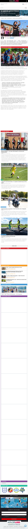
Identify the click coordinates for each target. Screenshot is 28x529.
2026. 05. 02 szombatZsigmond (4, 4)
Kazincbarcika (9, 18)
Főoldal (2, 18)
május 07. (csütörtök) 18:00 (11, 269)
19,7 (26, 3)
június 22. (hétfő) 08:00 (10, 282)
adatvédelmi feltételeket (13, 516)
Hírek (5, 18)
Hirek (7, 526)
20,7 (25, 4)
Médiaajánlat (11, 526)
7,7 (26, 4)
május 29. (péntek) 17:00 (10, 277)
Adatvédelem (16, 526)
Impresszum (20, 526)
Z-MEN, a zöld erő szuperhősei (17, 18)
